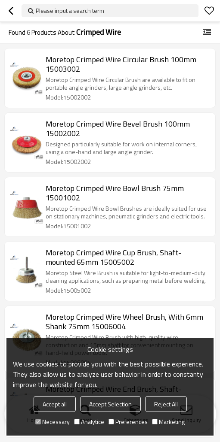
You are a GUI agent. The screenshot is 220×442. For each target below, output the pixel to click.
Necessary (52, 421)
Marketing (168, 421)
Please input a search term (70, 10)
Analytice (89, 421)
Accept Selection (110, 404)
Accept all (55, 404)
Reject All (166, 404)
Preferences (128, 421)
